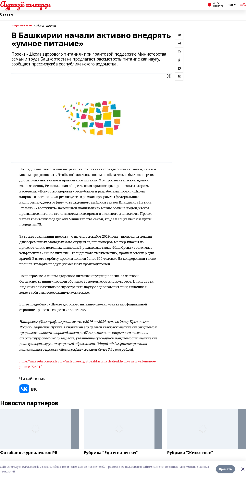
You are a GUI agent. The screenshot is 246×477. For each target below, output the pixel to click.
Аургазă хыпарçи (25, 4)
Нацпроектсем (21, 25)
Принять (225, 469)
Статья (6, 14)
